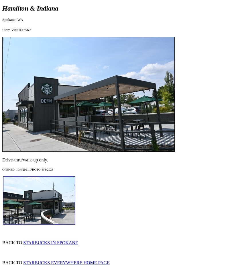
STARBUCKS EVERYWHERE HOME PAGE (66, 262)
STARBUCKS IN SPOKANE (50, 242)
